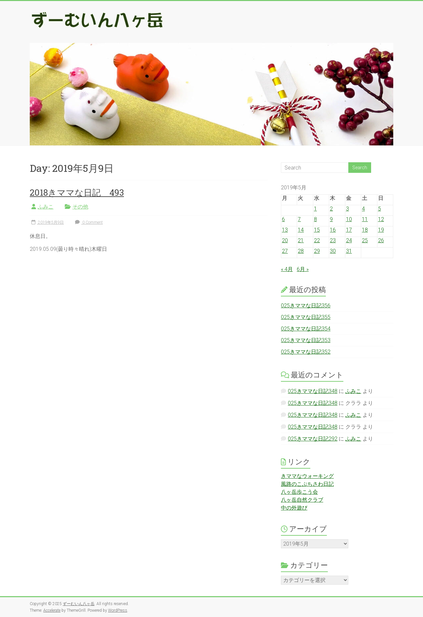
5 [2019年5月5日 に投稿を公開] (379, 209)
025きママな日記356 (305, 305)
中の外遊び (294, 508)
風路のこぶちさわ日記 (307, 484)
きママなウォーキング (307, 476)
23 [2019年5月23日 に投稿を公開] (333, 240)
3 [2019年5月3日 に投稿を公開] (347, 209)
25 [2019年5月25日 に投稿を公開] (365, 240)
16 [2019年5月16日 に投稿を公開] (333, 230)
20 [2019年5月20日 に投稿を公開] (285, 240)
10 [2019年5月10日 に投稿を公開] (349, 219)
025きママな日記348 (312, 391)
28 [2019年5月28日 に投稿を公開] (301, 251)
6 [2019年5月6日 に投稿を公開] (283, 219)
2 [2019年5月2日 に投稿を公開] (331, 209)
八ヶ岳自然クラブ (302, 500)
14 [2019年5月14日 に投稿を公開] (301, 230)
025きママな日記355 (305, 317)
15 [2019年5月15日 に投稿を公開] (317, 230)
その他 (80, 207)
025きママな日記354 (305, 329)
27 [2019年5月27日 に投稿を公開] (285, 251)
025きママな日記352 (305, 352)
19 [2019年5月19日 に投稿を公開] (381, 230)
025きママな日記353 (305, 340)
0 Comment (88, 222)
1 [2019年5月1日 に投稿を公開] (315, 209)
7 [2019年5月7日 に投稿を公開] (299, 219)
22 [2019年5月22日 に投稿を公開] (317, 240)
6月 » (303, 269)
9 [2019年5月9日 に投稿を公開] (331, 219)
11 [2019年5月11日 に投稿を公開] (365, 219)
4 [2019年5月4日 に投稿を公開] (363, 209)
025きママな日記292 (312, 439)
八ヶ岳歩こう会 (299, 492)
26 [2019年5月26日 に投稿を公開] (381, 240)
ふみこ (46, 207)
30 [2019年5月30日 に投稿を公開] (333, 251)
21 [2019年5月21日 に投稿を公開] (301, 240)
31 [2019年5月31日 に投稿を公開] (349, 251)
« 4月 (287, 269)
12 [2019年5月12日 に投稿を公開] (381, 219)
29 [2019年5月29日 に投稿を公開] (317, 251)
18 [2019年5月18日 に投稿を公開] (365, 230)
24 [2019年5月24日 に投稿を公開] (349, 240)
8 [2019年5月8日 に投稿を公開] (315, 219)
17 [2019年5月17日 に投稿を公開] (349, 230)
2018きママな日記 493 (77, 192)
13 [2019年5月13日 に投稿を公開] (285, 230)
